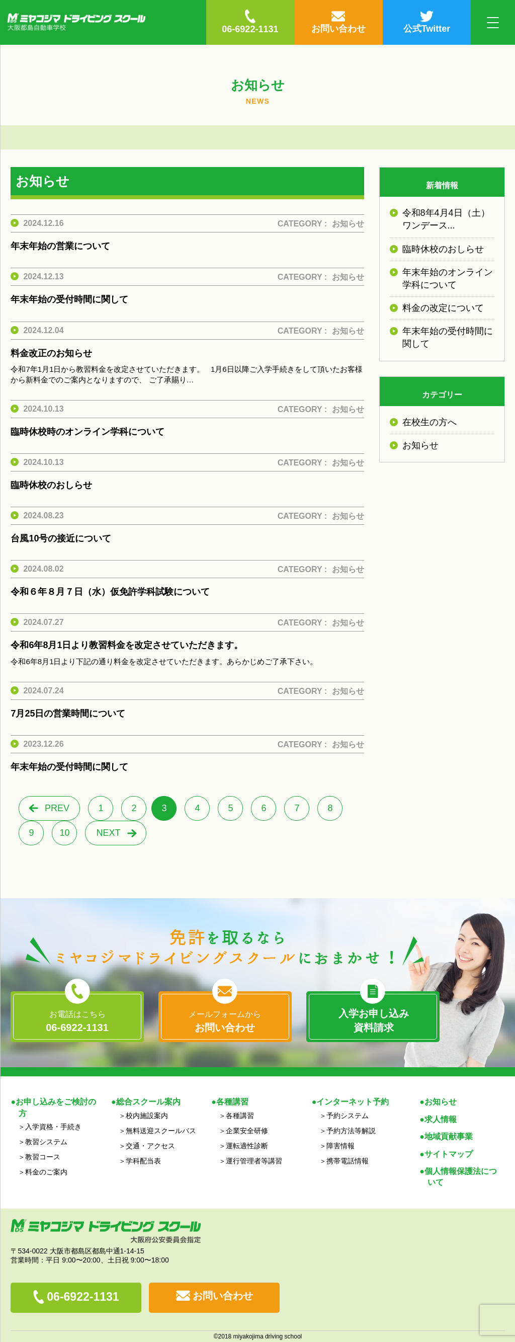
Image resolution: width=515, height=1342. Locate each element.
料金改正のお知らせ (51, 353)
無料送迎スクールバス (161, 1131)
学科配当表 (143, 1161)
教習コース (42, 1157)
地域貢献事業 (448, 1136)
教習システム (46, 1142)
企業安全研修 (247, 1131)
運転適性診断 (247, 1146)
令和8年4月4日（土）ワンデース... (446, 219)
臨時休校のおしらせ (51, 485)
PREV (57, 808)
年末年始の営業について (60, 246)
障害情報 (340, 1146)
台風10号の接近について (61, 538)
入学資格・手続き (53, 1127)
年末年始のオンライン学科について (447, 278)
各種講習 (240, 1116)
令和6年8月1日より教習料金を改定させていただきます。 (127, 645)
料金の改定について (443, 308)
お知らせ (348, 223)
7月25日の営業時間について (68, 713)
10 (64, 833)
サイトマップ (448, 1154)
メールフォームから (224, 1022)
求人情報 (440, 1119)
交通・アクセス (150, 1146)
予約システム (347, 1116)
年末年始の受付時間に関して (69, 299)
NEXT (108, 833)
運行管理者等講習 (254, 1161)
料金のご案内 (46, 1172)
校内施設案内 (147, 1116)
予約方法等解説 (351, 1131)
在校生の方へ (429, 422)
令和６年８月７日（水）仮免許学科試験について (110, 592)
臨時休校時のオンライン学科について (87, 432)
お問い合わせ (223, 1295)
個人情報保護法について (460, 1177)
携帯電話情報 (347, 1161)
